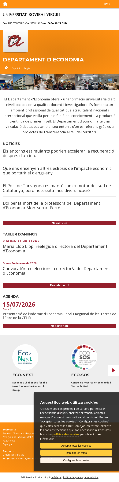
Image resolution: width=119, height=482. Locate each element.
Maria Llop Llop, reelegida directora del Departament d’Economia (55, 248)
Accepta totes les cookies (76, 445)
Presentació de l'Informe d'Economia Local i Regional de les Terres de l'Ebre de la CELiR (59, 316)
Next (113, 370)
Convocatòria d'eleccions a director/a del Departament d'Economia (56, 271)
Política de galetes (73, 477)
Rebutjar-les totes (76, 452)
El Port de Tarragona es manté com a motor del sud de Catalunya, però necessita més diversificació (57, 188)
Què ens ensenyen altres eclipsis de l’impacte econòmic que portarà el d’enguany (57, 170)
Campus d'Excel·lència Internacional (35, 23)
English (27, 68)
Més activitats (59, 325)
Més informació (59, 285)
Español (16, 68)
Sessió (7, 309)
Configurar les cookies (76, 460)
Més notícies (59, 223)
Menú (107, 4)
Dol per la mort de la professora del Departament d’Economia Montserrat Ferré (51, 205)
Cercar (5, 68)
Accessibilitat (91, 477)
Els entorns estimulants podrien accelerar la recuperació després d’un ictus (58, 153)
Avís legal (56, 477)
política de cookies (65, 434)
